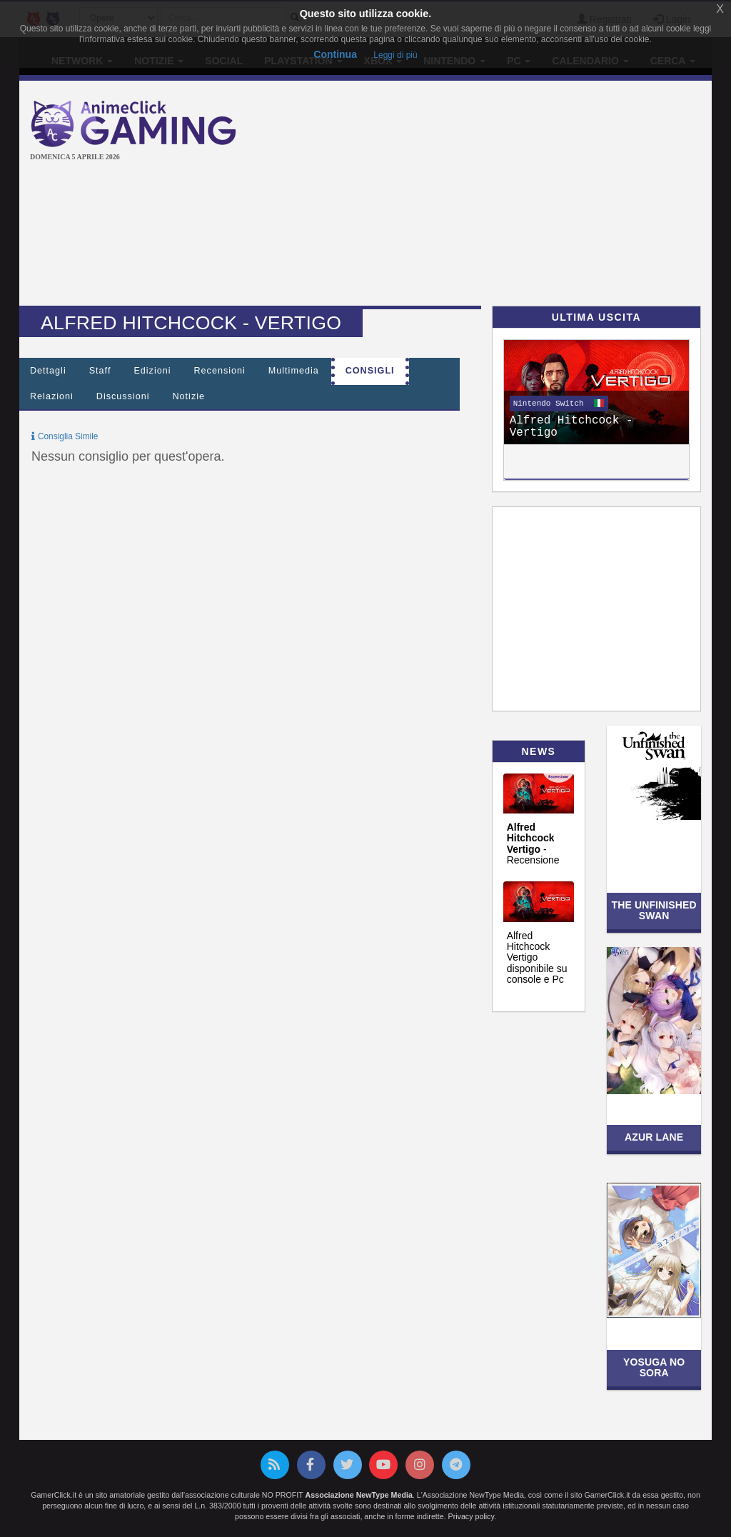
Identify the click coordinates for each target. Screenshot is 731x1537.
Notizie (189, 396)
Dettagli (48, 371)
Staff (100, 371)
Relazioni (52, 396)
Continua (335, 54)
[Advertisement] (495, 195)
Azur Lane (654, 1137)
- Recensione (533, 843)
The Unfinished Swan (653, 910)
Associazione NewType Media (359, 1495)
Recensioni (220, 371)
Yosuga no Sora (654, 1367)
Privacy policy (471, 1516)
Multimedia (293, 371)
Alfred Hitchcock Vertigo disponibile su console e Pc (537, 958)
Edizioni (152, 371)
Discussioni (123, 396)
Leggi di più (395, 55)
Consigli (370, 371)
